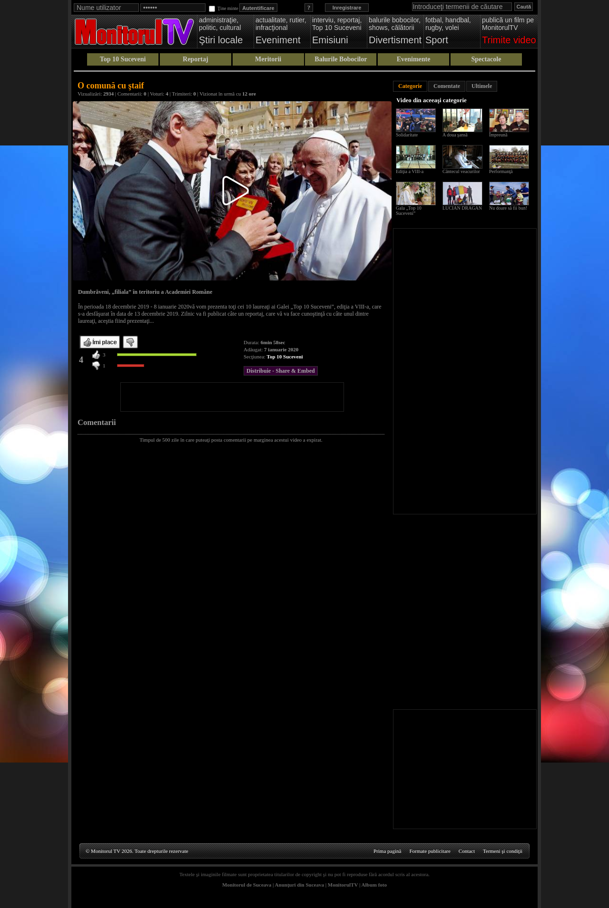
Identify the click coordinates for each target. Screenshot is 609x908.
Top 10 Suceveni (123, 59)
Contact (467, 851)
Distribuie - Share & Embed (280, 370)
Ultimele (481, 86)
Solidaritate (407, 134)
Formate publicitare (429, 851)
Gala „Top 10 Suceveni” (409, 210)
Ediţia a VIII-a (409, 171)
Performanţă (500, 171)
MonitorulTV (343, 885)
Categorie (410, 86)
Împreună (498, 134)
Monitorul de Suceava (246, 885)
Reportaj (195, 59)
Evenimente (414, 59)
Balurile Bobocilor (340, 59)
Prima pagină (387, 851)
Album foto (374, 885)
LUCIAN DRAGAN (462, 208)
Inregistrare (347, 7)
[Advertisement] (232, 397)
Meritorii (268, 59)
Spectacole (486, 59)
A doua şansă (455, 134)
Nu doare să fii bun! (508, 208)
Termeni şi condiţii (502, 851)
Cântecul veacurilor (461, 171)
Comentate (446, 86)
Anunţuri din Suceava (299, 885)
